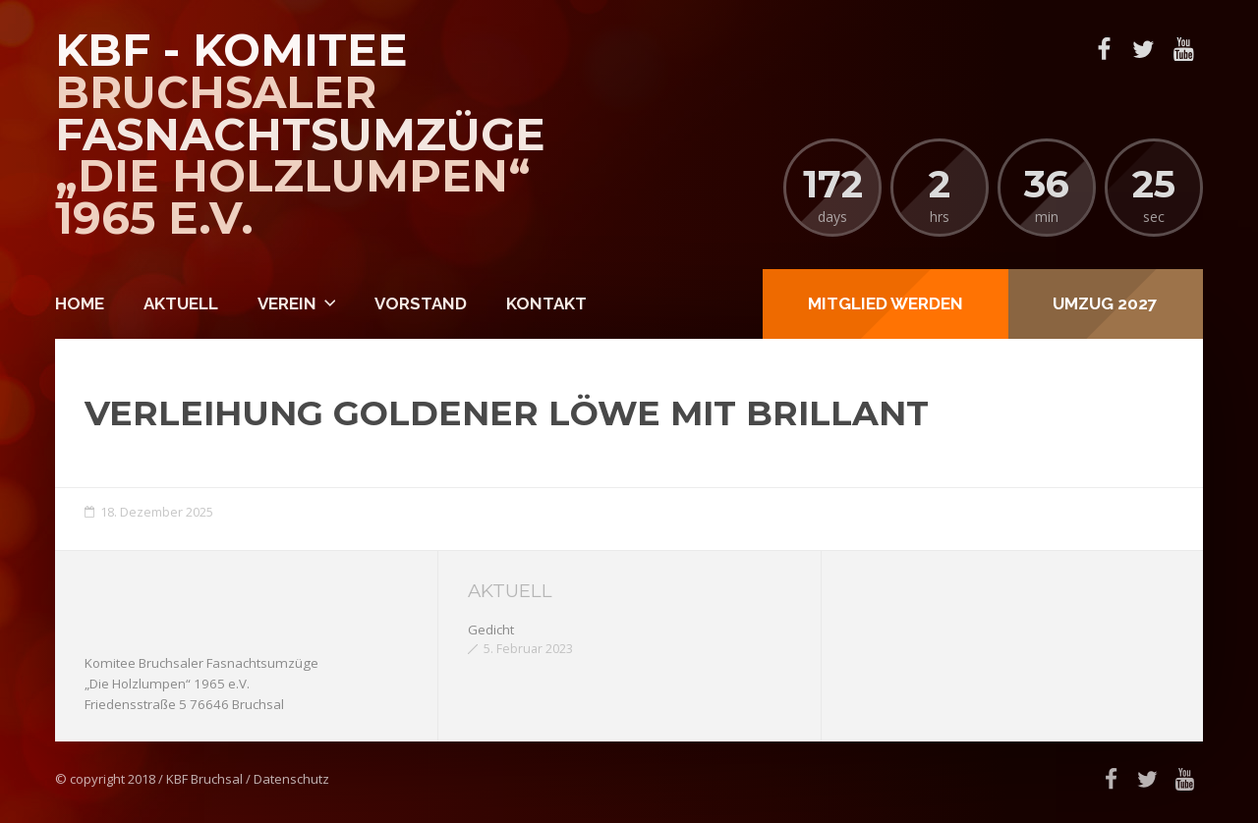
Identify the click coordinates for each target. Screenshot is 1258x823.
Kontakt (546, 303)
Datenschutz (291, 779)
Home (79, 303)
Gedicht (491, 629)
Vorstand (420, 303)
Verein (286, 303)
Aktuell (180, 303)
